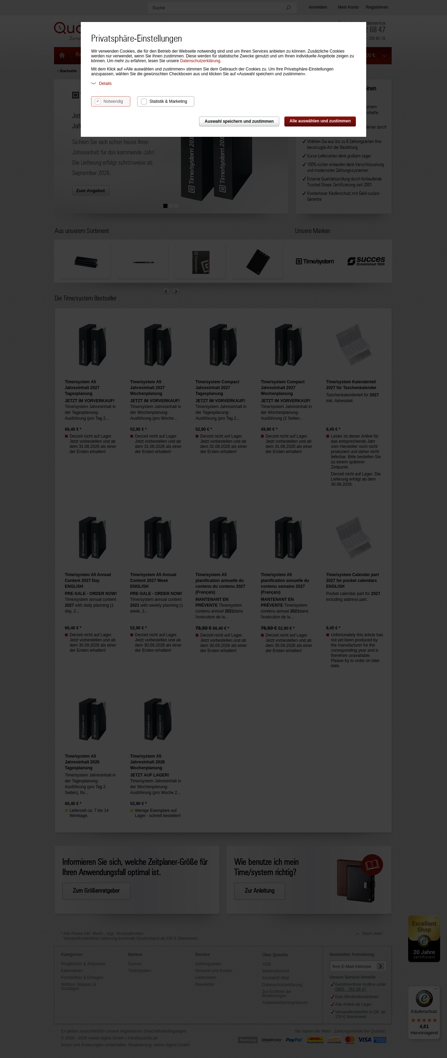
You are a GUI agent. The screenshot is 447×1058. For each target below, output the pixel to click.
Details (101, 83)
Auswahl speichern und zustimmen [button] (239, 121)
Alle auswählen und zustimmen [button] (320, 121)
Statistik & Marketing (168, 101)
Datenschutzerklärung (200, 60)
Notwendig (113, 101)
